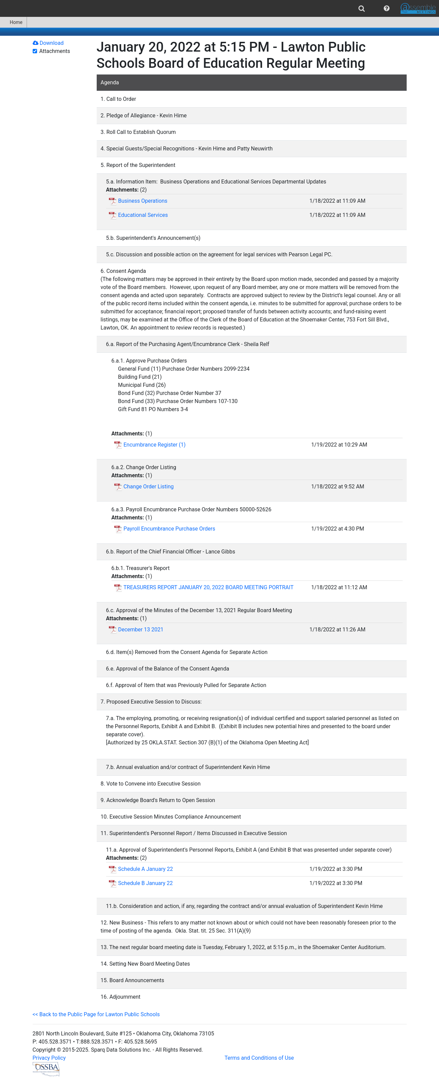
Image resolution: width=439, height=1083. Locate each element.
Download (48, 43)
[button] (386, 8)
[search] (361, 8)
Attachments (54, 51)
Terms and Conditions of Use (259, 1058)
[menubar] (219, 8)
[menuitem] (361, 8)
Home (13, 22)
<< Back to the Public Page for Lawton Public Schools (96, 1014)
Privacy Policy (49, 1058)
